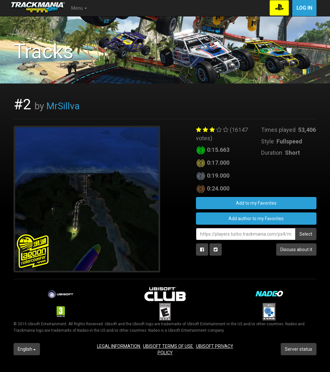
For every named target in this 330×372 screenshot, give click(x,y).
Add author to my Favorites (256, 218)
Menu (79, 8)
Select (305, 234)
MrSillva (63, 106)
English (27, 349)
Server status (298, 349)
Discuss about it (296, 249)
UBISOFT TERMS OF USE (168, 346)
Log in (304, 8)
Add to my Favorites (256, 203)
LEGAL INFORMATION (119, 346)
